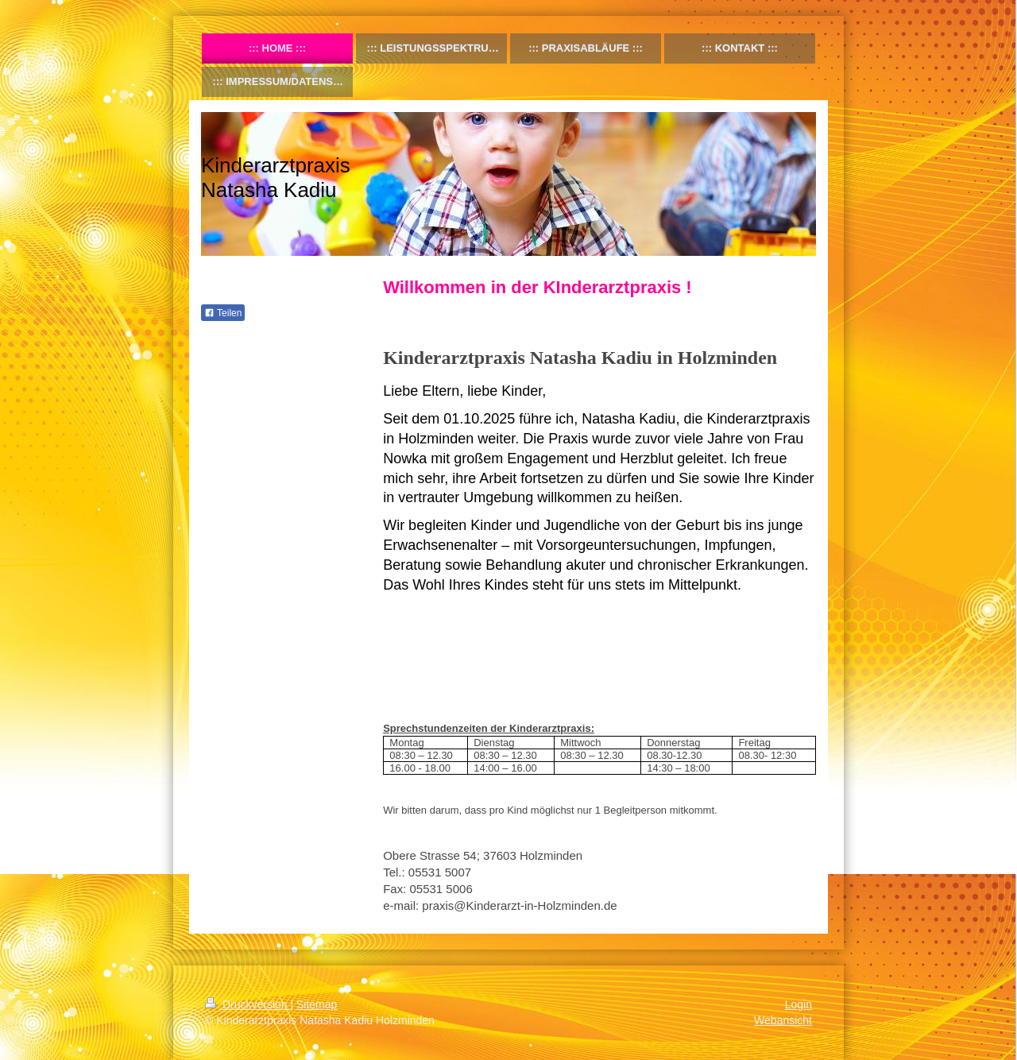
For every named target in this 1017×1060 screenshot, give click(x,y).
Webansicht (783, 1020)
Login (798, 1004)
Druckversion (247, 1004)
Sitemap (316, 1004)
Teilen (223, 313)
